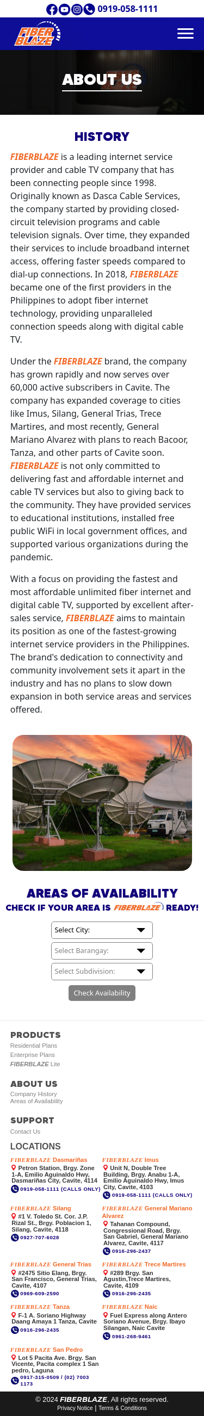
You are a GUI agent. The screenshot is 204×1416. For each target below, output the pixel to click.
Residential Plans (33, 1045)
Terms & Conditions (122, 1408)
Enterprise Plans (32, 1055)
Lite (35, 1064)
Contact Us (25, 1131)
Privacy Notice (74, 1408)
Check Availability (101, 993)
